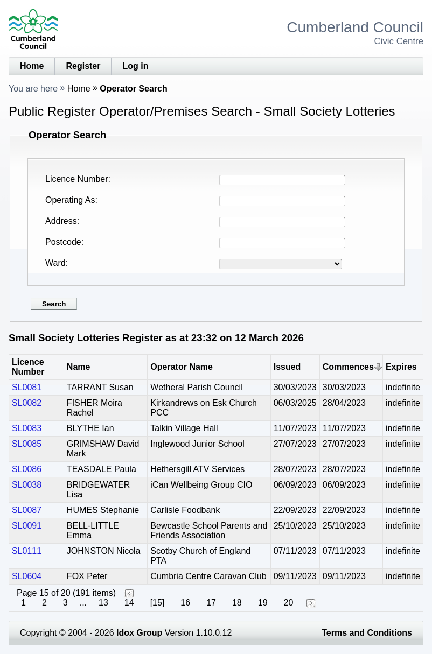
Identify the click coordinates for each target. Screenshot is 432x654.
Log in (135, 66)
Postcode (63, 242)
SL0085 (26, 443)
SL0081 (26, 387)
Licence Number (76, 179)
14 (129, 602)
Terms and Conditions (367, 632)
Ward (55, 263)
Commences (348, 366)
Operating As (70, 200)
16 (185, 602)
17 (211, 602)
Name (78, 366)
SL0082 (26, 402)
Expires (401, 366)
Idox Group (139, 632)
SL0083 (26, 428)
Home (32, 66)
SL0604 (26, 576)
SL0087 (26, 510)
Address (61, 221)
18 (237, 602)
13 (103, 602)
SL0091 (26, 525)
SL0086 (26, 469)
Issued (287, 366)
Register (83, 66)
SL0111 (26, 550)
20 (289, 602)
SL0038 (26, 484)
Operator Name (181, 366)
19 (263, 602)
